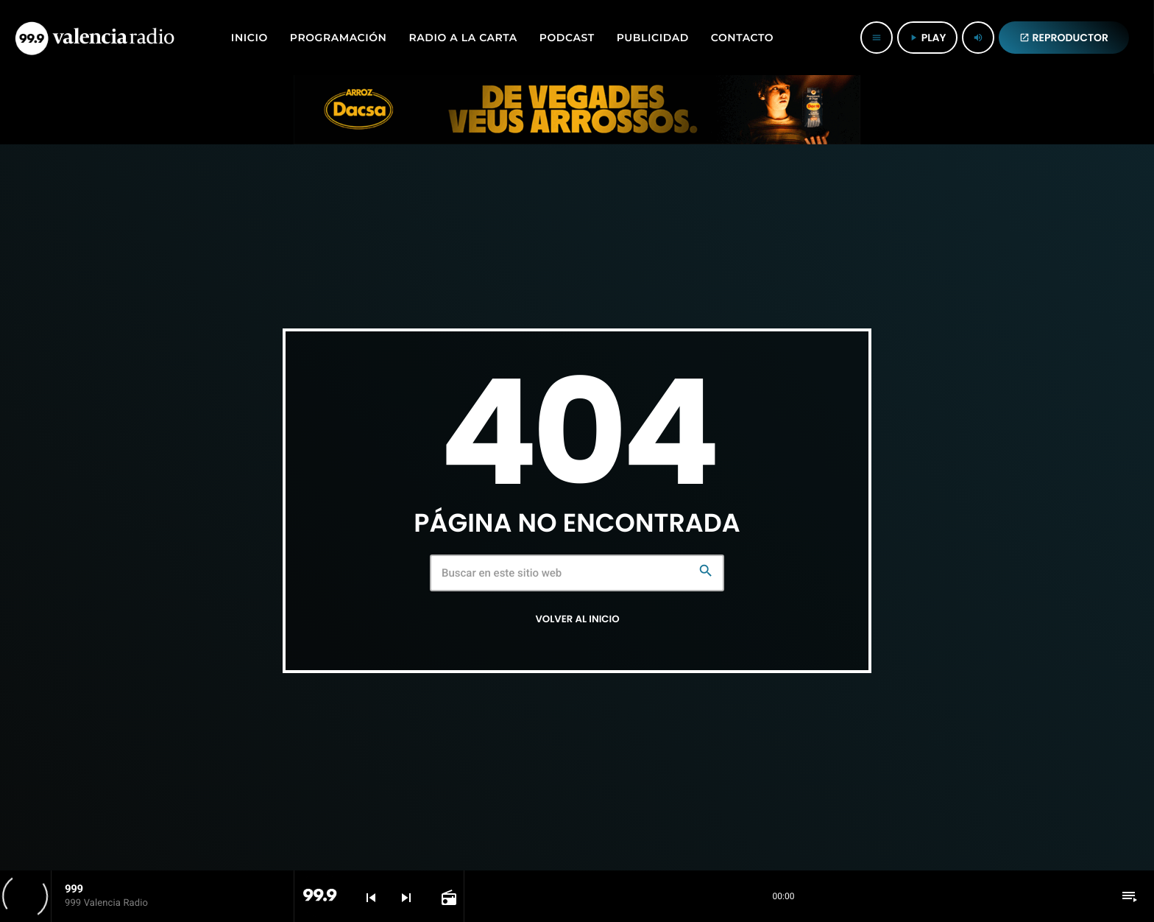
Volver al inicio (577, 619)
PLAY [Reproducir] (927, 37)
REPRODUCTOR (1064, 37)
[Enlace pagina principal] (94, 37)
